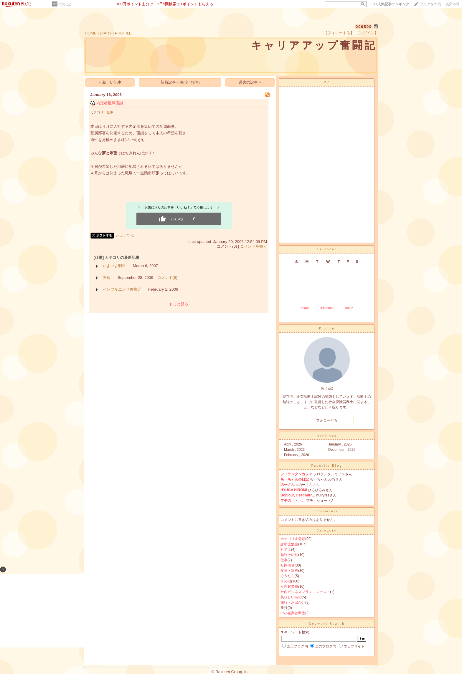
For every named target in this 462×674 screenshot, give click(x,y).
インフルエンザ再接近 (122, 289)
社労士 (285, 549)
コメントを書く (253, 246)
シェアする (125, 235)
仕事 (110, 112)
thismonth (327, 307)
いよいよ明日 (114, 266)
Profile (327, 328)
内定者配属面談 (109, 103)
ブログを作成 (430, 4)
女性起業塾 (289, 586)
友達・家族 (289, 571)
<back (305, 307)
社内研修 (287, 565)
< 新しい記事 (110, 82)
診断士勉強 (289, 544)
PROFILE (123, 33)
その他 (285, 581)
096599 (364, 26)
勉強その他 (289, 555)
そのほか (65, 4)
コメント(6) (167, 277)
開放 (106, 277)
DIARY (106, 33)
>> (391, 4)
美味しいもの (291, 597)
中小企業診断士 (292, 613)
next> (349, 307)
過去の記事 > (250, 82)
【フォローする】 (339, 33)
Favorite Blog (326, 465)
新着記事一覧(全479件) (180, 82)
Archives (326, 436)
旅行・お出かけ (292, 602)
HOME (91, 33)
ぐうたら (287, 576)
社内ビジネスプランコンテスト (305, 592)
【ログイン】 (366, 33)
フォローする (326, 420)
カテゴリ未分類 (292, 539)
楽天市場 (453, 4)
